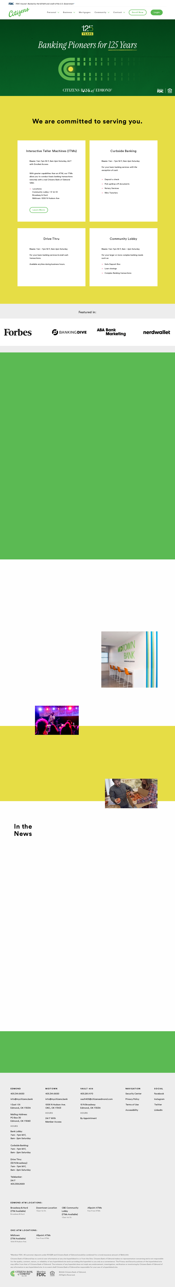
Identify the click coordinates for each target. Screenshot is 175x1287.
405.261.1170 (86, 1094)
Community (101, 12)
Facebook (159, 1094)
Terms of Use (132, 1105)
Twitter (158, 1105)
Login (157, 12)
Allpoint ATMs (95, 1208)
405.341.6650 (17, 1094)
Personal (53, 12)
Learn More (39, 210)
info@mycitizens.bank (22, 1099)
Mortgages (85, 12)
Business (69, 12)
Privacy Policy (132, 1099)
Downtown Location (46, 1208)
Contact (119, 12)
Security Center (134, 1094)
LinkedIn (158, 1110)
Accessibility (132, 1110)
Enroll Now (137, 12)
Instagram (159, 1099)
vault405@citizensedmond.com (96, 1099)
